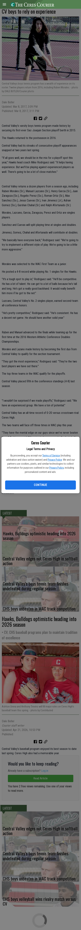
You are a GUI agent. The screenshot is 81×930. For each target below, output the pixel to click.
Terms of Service (51, 455)
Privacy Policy (55, 459)
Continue (40, 485)
